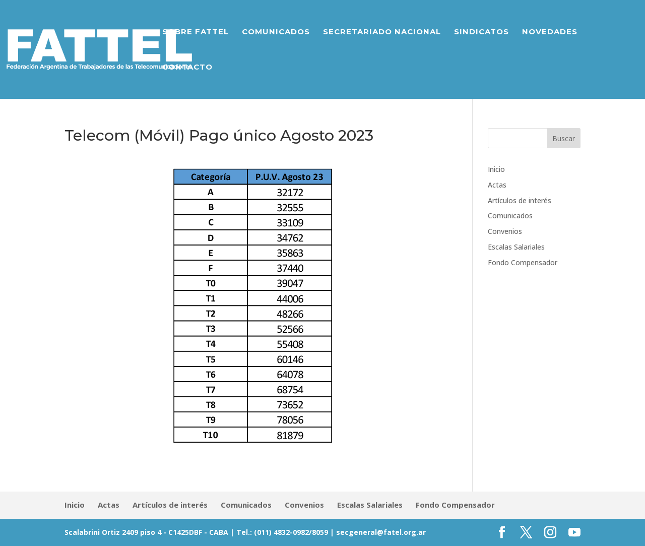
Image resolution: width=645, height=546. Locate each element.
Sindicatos (481, 32)
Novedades (549, 32)
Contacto (187, 68)
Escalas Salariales (516, 247)
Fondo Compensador (522, 262)
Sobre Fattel (195, 32)
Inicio (496, 169)
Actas (497, 185)
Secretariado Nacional (382, 32)
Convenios (505, 231)
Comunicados (276, 32)
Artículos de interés (519, 200)
